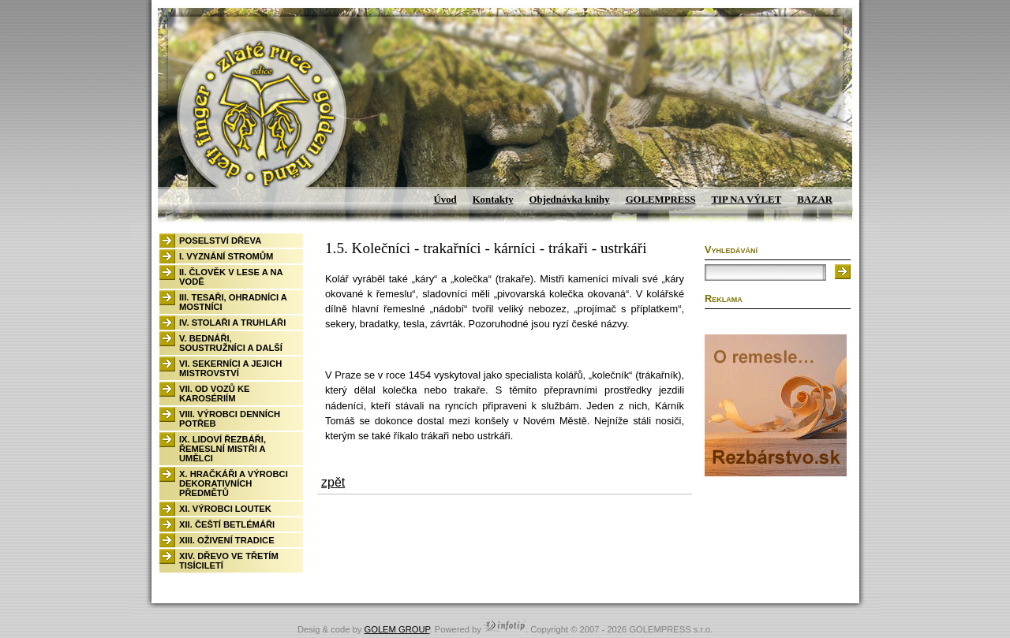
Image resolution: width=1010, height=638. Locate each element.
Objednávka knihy (569, 199)
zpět (333, 482)
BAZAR (814, 199)
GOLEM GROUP (396, 629)
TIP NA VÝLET (747, 199)
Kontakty (493, 199)
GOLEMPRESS (661, 199)
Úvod (445, 199)
